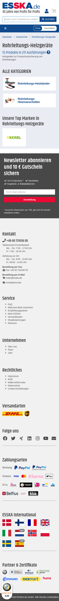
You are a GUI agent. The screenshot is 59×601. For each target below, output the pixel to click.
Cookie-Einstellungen (18, 388)
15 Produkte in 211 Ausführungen (26, 52)
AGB (10, 379)
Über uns (12, 346)
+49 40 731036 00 (15, 240)
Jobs (10, 353)
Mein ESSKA (14, 313)
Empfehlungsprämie (18, 310)
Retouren (12, 323)
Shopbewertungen (17, 320)
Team (10, 349)
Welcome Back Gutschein (20, 307)
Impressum (13, 376)
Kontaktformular (11, 282)
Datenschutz (14, 385)
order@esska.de (12, 278)
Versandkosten (15, 317)
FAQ (10, 304)
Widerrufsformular (16, 382)
